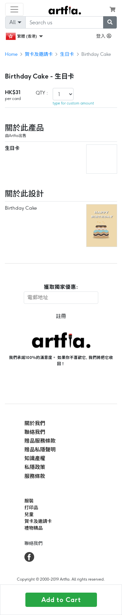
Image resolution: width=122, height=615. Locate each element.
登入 (103, 36)
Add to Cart (61, 600)
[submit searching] (110, 22)
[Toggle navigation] (14, 9)
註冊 (61, 316)
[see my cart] (112, 9)
